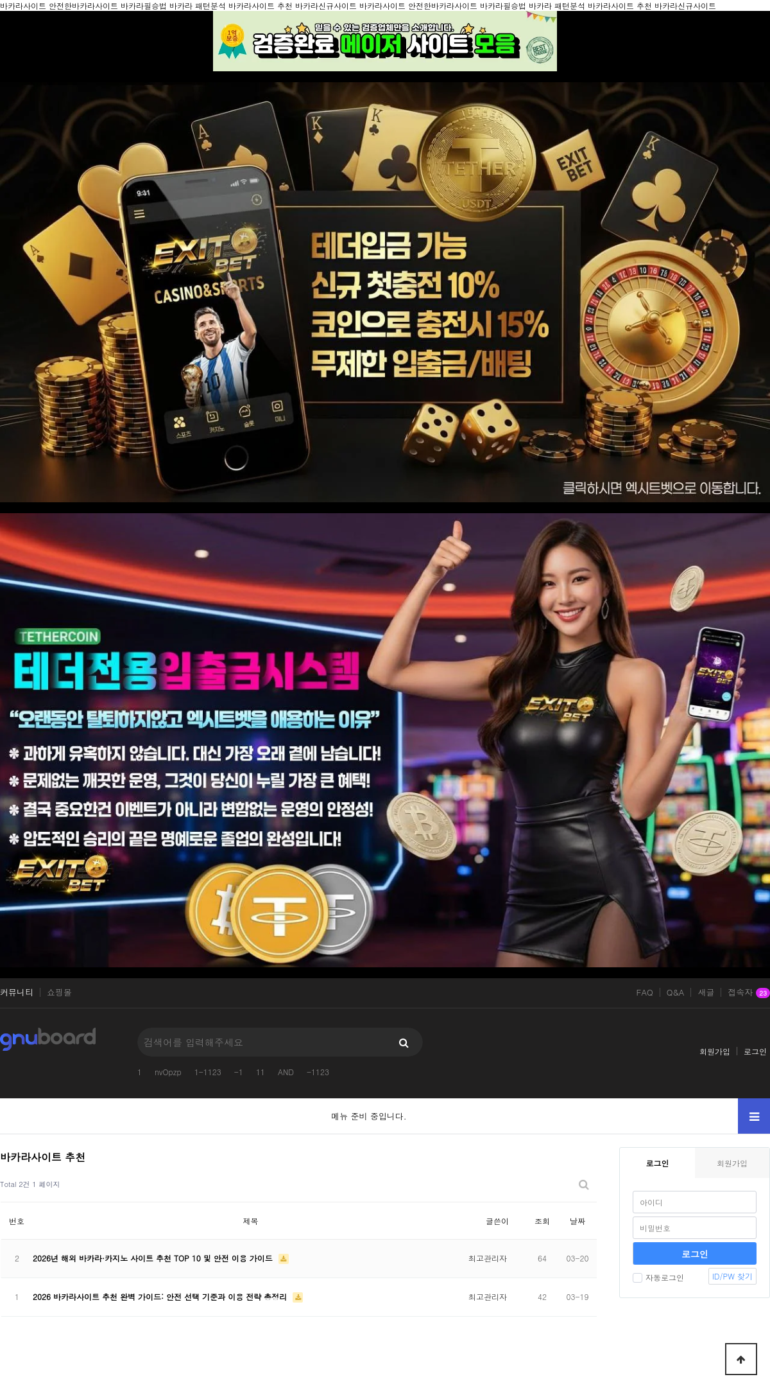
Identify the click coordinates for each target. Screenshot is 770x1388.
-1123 (318, 1071)
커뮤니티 (16, 992)
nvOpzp (168, 1071)
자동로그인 (658, 1277)
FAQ (645, 992)
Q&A (676, 992)
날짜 (577, 1220)
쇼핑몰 (59, 992)
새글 (705, 992)
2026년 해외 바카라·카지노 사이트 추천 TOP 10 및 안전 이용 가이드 (154, 1257)
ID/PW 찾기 (732, 1275)
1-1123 (207, 1071)
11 (260, 1071)
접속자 (749, 993)
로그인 (755, 1051)
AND (286, 1071)
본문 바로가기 (0, 0)
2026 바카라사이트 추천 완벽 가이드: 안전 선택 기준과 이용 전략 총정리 (161, 1296)
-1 (238, 1071)
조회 (542, 1220)
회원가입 (714, 1051)
